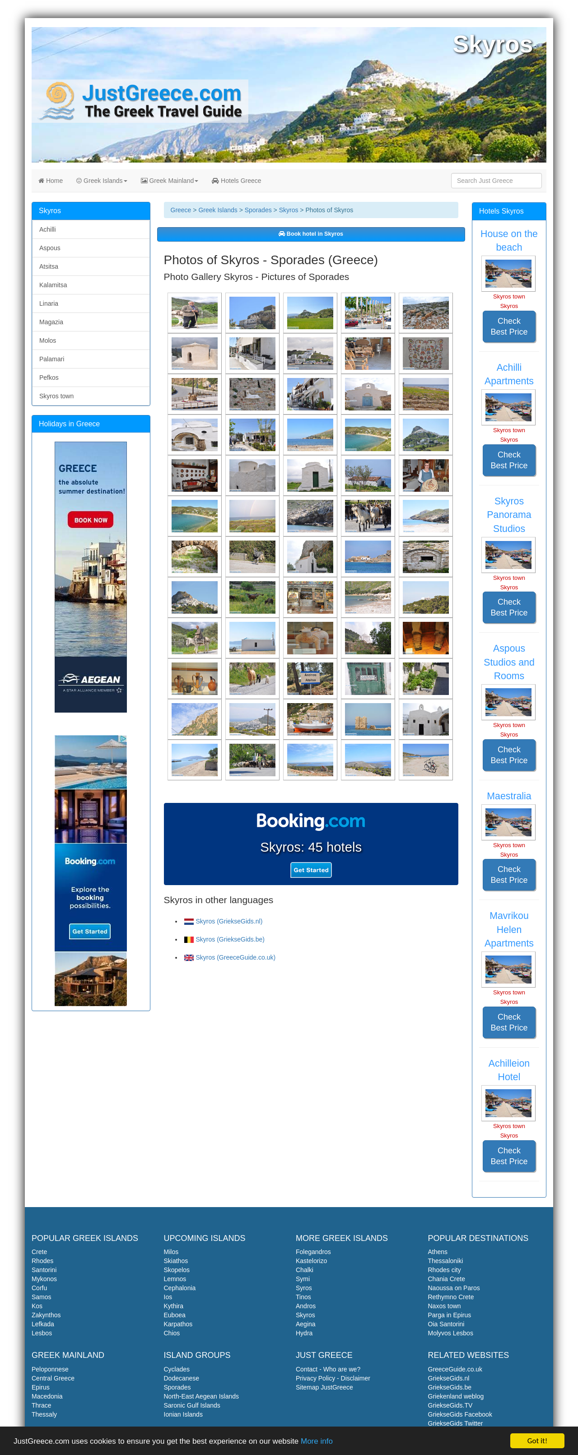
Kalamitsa (53, 285)
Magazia (51, 322)
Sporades (258, 210)
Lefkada (43, 1324)
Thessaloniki (445, 1260)
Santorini (44, 1269)
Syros (304, 1288)
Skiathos (176, 1260)
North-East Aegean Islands (201, 1396)
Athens (438, 1251)
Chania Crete (447, 1278)
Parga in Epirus (449, 1315)
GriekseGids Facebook (460, 1414)
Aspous (50, 248)
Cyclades (177, 1369)
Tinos (303, 1297)
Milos (171, 1251)
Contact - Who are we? (328, 1369)
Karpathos (178, 1324)
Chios (172, 1333)
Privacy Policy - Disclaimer (333, 1378)
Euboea (175, 1315)
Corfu (39, 1288)
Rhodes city (444, 1269)
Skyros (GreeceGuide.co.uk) (230, 957)
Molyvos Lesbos (450, 1333)
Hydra (304, 1333)
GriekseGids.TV (450, 1405)
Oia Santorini (446, 1324)
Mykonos (44, 1278)
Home (50, 180)
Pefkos (49, 377)
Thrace (41, 1405)
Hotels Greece (236, 180)
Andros (306, 1306)
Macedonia (47, 1396)
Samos (41, 1297)
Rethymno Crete (451, 1297)
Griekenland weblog (456, 1396)
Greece (181, 210)
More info (317, 1441)
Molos (47, 340)
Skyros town (56, 396)
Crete (39, 1251)
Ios (168, 1297)
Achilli (47, 229)
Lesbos (42, 1333)
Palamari (51, 359)
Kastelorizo (311, 1260)
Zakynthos (46, 1315)
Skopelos (177, 1269)
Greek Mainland (170, 180)
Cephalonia (180, 1288)
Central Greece (53, 1378)
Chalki (304, 1269)
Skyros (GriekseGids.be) (224, 939)
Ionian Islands (183, 1414)
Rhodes (42, 1260)
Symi (303, 1278)
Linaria (48, 303)
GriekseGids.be (449, 1387)
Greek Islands (101, 180)
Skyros (288, 210)
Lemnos (175, 1278)
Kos (37, 1306)
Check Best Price (508, 326)
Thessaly (44, 1414)
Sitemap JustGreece (324, 1387)
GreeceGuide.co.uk (455, 1369)
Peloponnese (50, 1369)
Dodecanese (182, 1378)
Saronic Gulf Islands (192, 1405)
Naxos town (444, 1306)
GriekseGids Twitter (455, 1423)
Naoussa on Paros (454, 1288)
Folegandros (313, 1251)
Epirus (41, 1387)
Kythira (174, 1306)
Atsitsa (48, 266)
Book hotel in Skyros (311, 234)
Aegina (306, 1324)
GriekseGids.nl (449, 1378)
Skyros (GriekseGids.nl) (223, 921)
